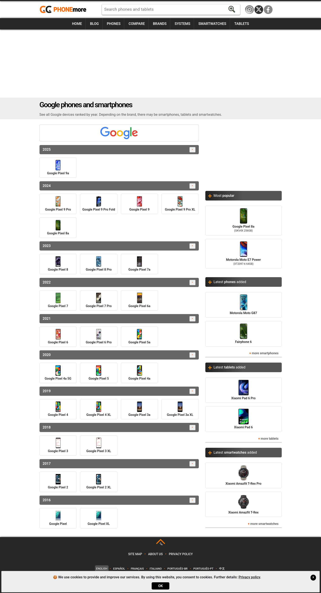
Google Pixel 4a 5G (58, 372)
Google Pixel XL (99, 518)
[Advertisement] (160, 63)
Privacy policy (181, 554)
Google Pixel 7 (58, 300)
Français (137, 568)
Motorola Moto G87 (243, 304)
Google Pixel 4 (58, 409)
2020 (119, 355)
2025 (119, 149)
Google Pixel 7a (139, 263)
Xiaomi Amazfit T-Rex (243, 504)
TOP (161, 544)
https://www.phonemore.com (64, 9)
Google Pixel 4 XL (98, 409)
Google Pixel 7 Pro (99, 300)
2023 (119, 246)
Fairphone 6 (243, 333)
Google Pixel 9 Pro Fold (98, 203)
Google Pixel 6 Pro (99, 336)
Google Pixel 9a (58, 167)
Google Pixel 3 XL (98, 445)
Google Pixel (58, 518)
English (101, 568)
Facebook (268, 9)
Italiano (156, 568)
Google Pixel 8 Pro (99, 263)
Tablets (241, 24)
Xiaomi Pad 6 (243, 419)
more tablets (269, 439)
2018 (119, 427)
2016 (119, 500)
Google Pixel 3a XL (180, 409)
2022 (119, 282)
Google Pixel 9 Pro (58, 203)
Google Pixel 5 (99, 372)
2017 (119, 464)
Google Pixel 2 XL (98, 481)
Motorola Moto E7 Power (243, 253)
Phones (114, 24)
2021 (119, 319)
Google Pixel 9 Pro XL (180, 203)
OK (160, 586)
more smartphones (265, 353)
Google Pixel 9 (139, 203)
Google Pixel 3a (139, 409)
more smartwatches (264, 524)
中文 (222, 568)
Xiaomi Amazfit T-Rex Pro (243, 475)
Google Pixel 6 (58, 336)
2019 (119, 391)
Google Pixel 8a (58, 227)
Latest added (230, 282)
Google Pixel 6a (139, 300)
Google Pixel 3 (58, 445)
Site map (135, 554)
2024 (119, 186)
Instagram (249, 9)
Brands (160, 24)
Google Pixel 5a (139, 336)
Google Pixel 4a (139, 372)
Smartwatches (212, 24)
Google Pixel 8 (58, 263)
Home (77, 24)
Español (119, 568)
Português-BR (177, 568)
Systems (182, 24)
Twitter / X (258, 9)
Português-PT (203, 568)
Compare (137, 24)
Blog (94, 24)
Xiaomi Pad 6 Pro (243, 390)
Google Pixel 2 (58, 481)
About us (155, 554)
